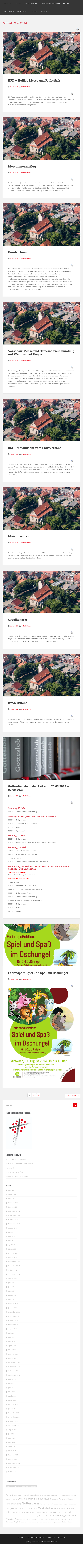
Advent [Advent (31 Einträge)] (9, 1494)
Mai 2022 (11, 1392)
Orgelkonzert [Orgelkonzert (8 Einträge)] (21, 1516)
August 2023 (12, 1329)
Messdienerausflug (22, 166)
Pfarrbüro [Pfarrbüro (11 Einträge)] (49, 1516)
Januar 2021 (12, 1459)
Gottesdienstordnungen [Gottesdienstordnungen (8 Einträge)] (61, 1504)
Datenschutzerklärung (36, 1537)
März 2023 (12, 1350)
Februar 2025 (13, 1253)
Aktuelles (18, 4)
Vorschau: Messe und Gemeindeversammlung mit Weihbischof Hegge (41, 352)
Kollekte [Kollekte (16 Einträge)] (9, 1512)
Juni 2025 (11, 1236)
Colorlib (40, 1542)
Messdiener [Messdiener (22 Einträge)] (70, 1512)
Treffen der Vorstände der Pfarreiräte (19, 1164)
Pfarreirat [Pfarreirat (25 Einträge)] (10, 1519)
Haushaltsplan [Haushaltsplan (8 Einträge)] (73, 1504)
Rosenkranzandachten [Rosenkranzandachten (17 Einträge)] (23, 1519)
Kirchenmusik (9, 11)
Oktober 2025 (13, 1220)
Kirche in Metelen (31, 4)
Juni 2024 (11, 1287)
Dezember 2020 (14, 1463)
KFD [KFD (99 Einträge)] (38, 1508)
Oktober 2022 (13, 1371)
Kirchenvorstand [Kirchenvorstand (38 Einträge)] (65, 1508)
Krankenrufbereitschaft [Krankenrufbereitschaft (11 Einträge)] (44, 1512)
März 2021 (12, 1451)
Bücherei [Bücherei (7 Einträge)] (73, 1495)
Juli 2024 (11, 1283)
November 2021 (14, 1417)
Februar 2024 (13, 1304)
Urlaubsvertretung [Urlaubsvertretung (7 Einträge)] (33, 1522)
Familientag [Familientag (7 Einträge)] (55, 1499)
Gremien (66, 4)
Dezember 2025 (14, 1211)
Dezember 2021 (14, 1413)
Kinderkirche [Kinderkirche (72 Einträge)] (49, 1508)
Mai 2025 (11, 1241)
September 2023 (14, 1325)
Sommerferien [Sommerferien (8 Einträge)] (36, 1519)
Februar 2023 (13, 1354)
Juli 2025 (11, 1232)
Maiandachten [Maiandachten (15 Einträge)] (58, 1512)
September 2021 (14, 1425)
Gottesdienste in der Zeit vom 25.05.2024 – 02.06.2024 (38, 788)
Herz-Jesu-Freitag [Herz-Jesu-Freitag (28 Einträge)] (13, 1508)
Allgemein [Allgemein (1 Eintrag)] (17, 1486)
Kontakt (35, 11)
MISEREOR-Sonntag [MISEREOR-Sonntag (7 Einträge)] (11, 1516)
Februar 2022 (13, 1404)
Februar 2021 (13, 1455)
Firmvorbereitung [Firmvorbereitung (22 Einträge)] (13, 1504)
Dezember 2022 (14, 1362)
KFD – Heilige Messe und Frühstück (34, 80)
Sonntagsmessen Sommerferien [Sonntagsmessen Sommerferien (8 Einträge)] (63, 1519)
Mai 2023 (11, 1341)
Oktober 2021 (13, 1421)
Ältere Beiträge (73, 1096)
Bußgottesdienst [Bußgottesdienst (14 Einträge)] (64, 1495)
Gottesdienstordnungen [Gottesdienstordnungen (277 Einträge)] (29, 1486)
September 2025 (14, 1224)
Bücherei (61, 1537)
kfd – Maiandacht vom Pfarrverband (35, 448)
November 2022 (14, 1367)
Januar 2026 (12, 1207)
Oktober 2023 (13, 1320)
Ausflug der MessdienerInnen (16, 1159)
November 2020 (14, 1467)
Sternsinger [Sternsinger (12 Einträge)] (9, 1522)
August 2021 (12, 1430)
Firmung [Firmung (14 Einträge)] (70, 1499)
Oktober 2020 (13, 1472)
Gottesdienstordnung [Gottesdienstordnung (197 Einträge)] (37, 1503)
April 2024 (12, 1295)
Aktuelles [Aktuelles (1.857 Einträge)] (9, 1486)
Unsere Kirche (22, 11)
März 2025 (12, 1249)
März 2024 (12, 1299)
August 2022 (12, 1379)
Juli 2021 (11, 1434)
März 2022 (12, 1400)
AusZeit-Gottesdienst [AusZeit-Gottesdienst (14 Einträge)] (31, 1495)
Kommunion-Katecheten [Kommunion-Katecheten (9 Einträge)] (29, 1512)
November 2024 (14, 1266)
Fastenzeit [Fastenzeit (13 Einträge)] (62, 1499)
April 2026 (12, 1194)
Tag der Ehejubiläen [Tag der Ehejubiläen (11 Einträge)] (20, 1522)
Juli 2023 (11, 1333)
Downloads (45, 11)
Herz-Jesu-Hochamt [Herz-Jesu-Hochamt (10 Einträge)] (28, 1509)
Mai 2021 (11, 1442)
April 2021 (12, 1446)
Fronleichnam (18, 252)
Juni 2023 (11, 1337)
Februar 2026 (13, 1203)
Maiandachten (18, 536)
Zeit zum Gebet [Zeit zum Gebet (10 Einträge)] (67, 1522)
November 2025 (14, 1215)
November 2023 (14, 1316)
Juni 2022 (11, 1388)
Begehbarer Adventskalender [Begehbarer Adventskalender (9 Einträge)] (49, 1495)
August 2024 (12, 1278)
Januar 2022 (12, 1409)
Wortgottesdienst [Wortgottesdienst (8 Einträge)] (56, 1522)
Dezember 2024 (14, 1262)
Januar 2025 (12, 1257)
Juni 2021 (11, 1438)
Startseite (7, 4)
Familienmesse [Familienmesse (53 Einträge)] (42, 1498)
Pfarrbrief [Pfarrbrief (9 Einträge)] (42, 1516)
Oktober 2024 (13, 1270)
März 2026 (12, 1199)
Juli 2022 (11, 1383)
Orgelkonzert (17, 620)
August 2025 (12, 1228)
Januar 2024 (12, 1308)
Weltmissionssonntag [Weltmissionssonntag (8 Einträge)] (45, 1522)
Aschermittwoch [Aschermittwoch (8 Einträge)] (18, 1495)
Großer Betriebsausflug (14, 1172)
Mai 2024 (11, 1291)
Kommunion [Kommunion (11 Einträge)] (17, 1512)
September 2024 (14, 1274)
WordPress (54, 1542)
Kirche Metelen (26, 87)
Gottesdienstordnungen (51, 4)
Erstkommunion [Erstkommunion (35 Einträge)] (25, 1498)
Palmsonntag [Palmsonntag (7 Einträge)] (34, 1516)
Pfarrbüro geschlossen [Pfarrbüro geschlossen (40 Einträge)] (64, 1515)
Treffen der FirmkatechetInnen (17, 1176)
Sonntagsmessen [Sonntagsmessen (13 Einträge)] (47, 1519)
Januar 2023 (12, 1358)
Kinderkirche (17, 703)
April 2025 (12, 1245)
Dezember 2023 (14, 1312)
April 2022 (12, 1396)
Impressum (51, 1537)
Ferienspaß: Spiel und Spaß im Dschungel (38, 973)
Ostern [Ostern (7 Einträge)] (28, 1516)
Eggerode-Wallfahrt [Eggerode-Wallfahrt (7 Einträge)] (11, 1499)
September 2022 (14, 1375)
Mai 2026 (11, 1190)
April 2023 (12, 1346)
